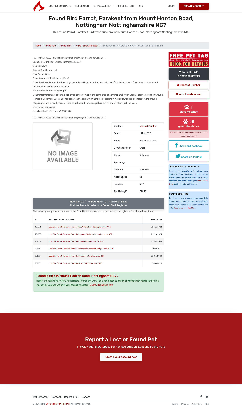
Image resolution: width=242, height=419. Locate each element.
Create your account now (121, 357)
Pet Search (82, 6)
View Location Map (188, 94)
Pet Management (103, 6)
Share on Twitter (188, 156)
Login (171, 6)
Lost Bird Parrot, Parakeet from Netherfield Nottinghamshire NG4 (76, 241)
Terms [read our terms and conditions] (175, 404)
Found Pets (50, 45)
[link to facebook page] (201, 397)
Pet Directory (125, 6)
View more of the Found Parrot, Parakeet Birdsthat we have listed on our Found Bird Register (98, 203)
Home (38, 45)
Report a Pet (71, 397)
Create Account (194, 6)
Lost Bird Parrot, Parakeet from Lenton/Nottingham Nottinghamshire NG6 (80, 227)
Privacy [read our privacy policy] (185, 404)
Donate (86, 397)
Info (141, 6)
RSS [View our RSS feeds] (207, 404)
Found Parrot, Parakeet (86, 45)
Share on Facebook (188, 145)
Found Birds (65, 45)
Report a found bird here (101, 285)
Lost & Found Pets (60, 6)
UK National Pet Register (58, 404)
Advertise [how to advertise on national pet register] (197, 404)
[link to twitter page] (207, 397)
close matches (189, 109)
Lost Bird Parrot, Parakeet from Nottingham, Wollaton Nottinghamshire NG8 (80, 234)
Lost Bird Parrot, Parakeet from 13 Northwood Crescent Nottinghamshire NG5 (81, 249)
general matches (188, 123)
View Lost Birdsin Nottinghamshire (188, 74)
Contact (56, 397)
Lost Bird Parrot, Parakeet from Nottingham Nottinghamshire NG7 (76, 256)
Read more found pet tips (184, 208)
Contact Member (148, 126)
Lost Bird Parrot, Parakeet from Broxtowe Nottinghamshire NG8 (75, 263)
